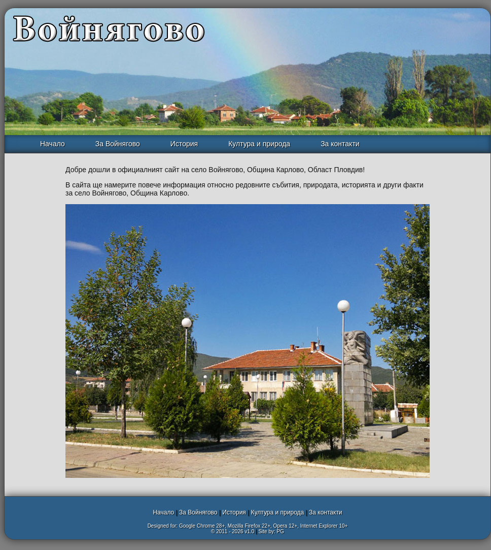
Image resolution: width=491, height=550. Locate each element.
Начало (52, 144)
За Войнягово (117, 144)
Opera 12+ (285, 526)
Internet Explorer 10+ (324, 526)
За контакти (340, 144)
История (184, 144)
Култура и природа (259, 144)
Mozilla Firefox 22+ (249, 526)
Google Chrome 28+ (202, 526)
